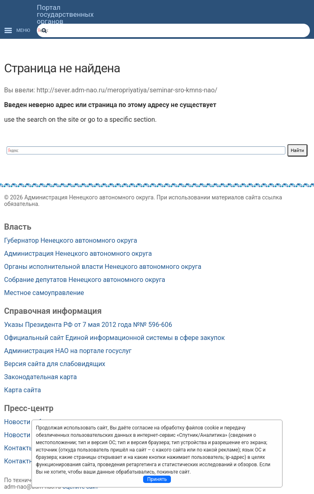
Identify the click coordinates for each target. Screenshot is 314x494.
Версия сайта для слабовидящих (54, 364)
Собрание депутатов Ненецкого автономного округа (84, 280)
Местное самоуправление (44, 293)
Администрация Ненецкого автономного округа (78, 253)
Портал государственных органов (65, 14)
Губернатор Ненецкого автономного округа (70, 240)
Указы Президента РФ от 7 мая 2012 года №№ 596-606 (88, 325)
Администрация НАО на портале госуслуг (68, 351)
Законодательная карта (40, 377)
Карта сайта (22, 390)
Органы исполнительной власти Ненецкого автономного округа (103, 266)
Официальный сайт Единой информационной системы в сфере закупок (114, 338)
